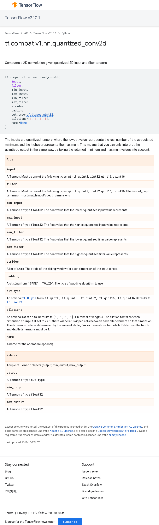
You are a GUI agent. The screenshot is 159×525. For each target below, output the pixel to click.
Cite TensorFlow (92, 498)
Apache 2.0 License (61, 430)
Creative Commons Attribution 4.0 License (117, 426)
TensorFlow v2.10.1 (22, 17)
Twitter (9, 484)
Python (66, 33)
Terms (9, 513)
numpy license (117, 435)
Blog (8, 471)
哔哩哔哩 (11, 491)
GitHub (9, 478)
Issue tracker (90, 471)
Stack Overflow (92, 484)
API (26, 33)
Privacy (22, 513)
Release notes (91, 478)
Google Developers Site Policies (117, 430)
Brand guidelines (93, 491)
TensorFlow (12, 33)
